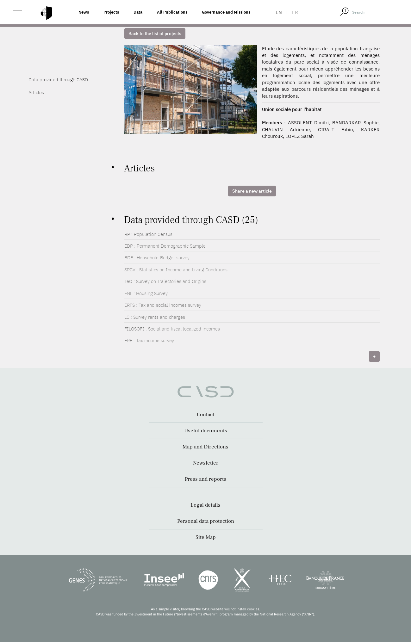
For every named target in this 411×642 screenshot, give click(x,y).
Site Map (206, 537)
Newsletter (205, 463)
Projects (111, 12)
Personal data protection (205, 521)
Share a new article (252, 191)
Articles (36, 93)
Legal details (205, 505)
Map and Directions (205, 446)
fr (295, 12)
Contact (205, 414)
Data (138, 12)
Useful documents (205, 430)
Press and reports (205, 479)
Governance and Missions (226, 12)
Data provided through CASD (58, 80)
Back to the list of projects (154, 33)
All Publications (172, 12)
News (83, 12)
